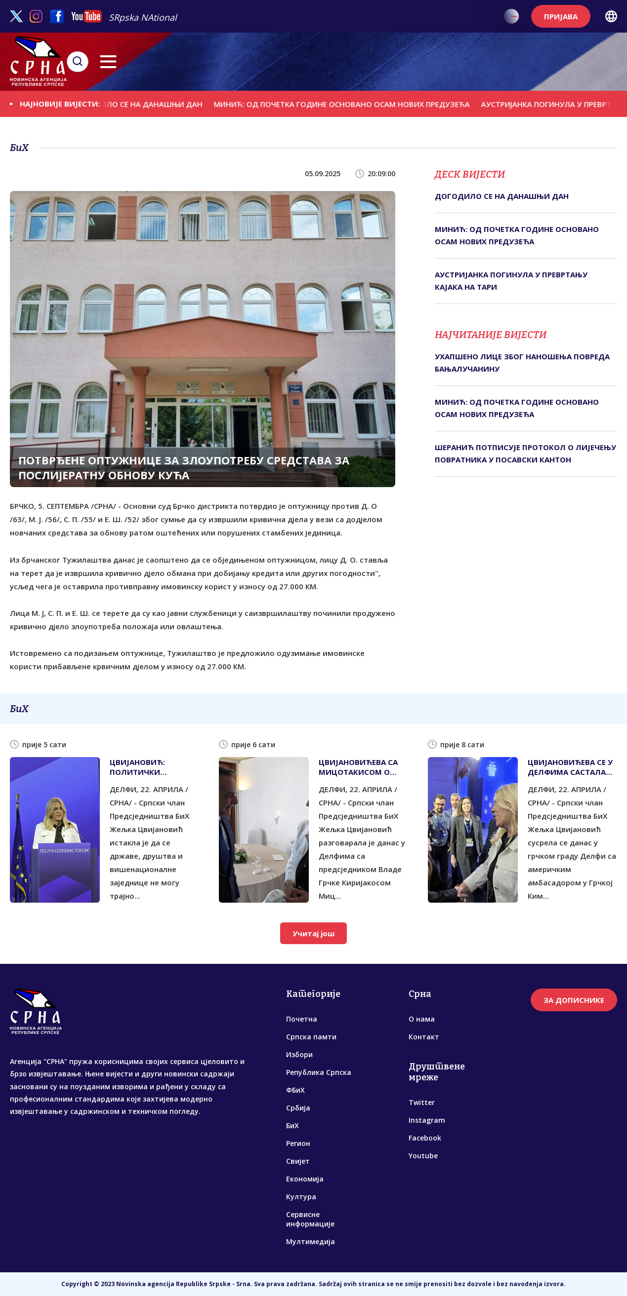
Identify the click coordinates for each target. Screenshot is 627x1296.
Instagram (427, 1120)
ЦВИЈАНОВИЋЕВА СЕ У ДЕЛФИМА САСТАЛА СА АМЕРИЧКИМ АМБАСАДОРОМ (570, 767)
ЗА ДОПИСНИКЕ (573, 1000)
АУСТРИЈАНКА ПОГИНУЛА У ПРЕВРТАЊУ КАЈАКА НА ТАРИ (511, 280)
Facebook (425, 1138)
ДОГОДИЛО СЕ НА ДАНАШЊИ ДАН (145, 104)
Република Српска (318, 1072)
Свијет (298, 1161)
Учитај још (313, 933)
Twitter (422, 1102)
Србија (298, 1107)
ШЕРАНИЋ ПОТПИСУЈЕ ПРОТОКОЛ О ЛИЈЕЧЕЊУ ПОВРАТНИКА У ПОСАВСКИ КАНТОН (525, 453)
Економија (305, 1178)
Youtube (423, 1155)
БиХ (292, 1125)
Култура (301, 1196)
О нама (422, 1019)
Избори (299, 1054)
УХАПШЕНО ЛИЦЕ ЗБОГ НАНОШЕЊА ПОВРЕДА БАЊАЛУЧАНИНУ (522, 362)
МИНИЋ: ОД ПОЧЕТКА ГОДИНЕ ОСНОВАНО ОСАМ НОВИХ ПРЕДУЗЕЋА (349, 104)
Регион (298, 1143)
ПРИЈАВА (561, 16)
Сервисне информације (310, 1219)
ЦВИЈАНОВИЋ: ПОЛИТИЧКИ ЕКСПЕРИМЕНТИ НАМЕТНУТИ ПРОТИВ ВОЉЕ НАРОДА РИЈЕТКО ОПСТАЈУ (150, 767)
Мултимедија (310, 1241)
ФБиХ (295, 1090)
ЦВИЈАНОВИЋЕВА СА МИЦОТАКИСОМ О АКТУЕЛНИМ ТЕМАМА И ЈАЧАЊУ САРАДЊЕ (360, 767)
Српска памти (311, 1036)
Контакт (424, 1036)
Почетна (301, 1019)
